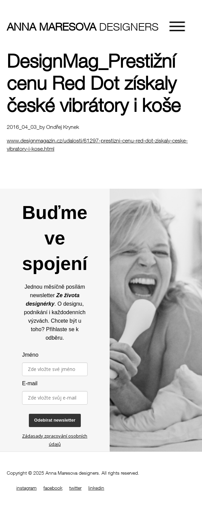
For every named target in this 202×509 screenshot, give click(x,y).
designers (49, 26)
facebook (52, 488)
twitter (75, 488)
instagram (26, 488)
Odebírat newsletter (54, 420)
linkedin (96, 488)
